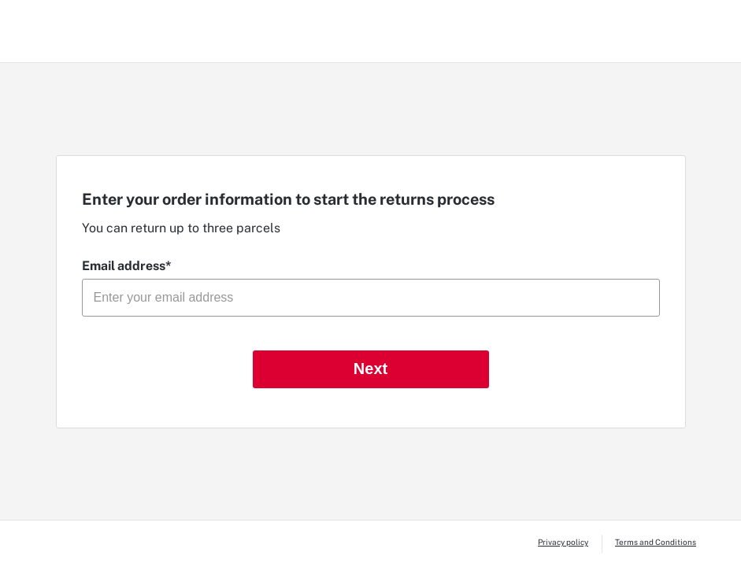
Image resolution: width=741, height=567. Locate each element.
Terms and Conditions (655, 542)
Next (370, 368)
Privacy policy (563, 542)
